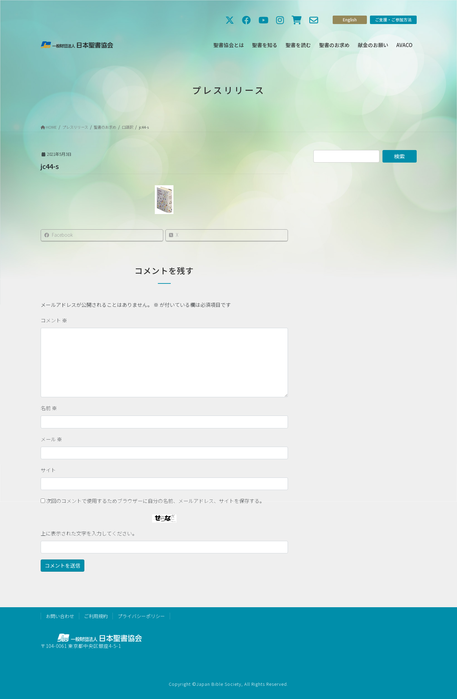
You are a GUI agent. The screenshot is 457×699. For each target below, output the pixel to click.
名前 (49, 407)
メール (51, 439)
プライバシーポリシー (141, 616)
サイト (48, 469)
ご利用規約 (96, 616)
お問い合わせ (60, 616)
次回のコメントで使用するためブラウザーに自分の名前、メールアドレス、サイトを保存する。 (155, 500)
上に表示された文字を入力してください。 (89, 533)
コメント (54, 320)
